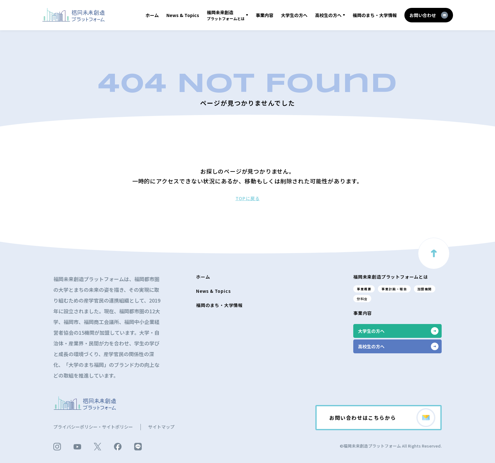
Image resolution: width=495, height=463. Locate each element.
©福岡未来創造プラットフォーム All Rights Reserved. (391, 446)
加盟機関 (424, 288)
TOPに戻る (248, 198)
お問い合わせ (428, 15)
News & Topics (182, 15)
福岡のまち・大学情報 (375, 15)
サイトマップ (161, 427)
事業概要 (364, 288)
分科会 (362, 298)
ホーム (152, 15)
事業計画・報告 (394, 288)
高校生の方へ (328, 15)
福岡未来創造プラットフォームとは (390, 277)
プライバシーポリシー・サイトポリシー (93, 427)
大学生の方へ (294, 15)
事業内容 (264, 15)
